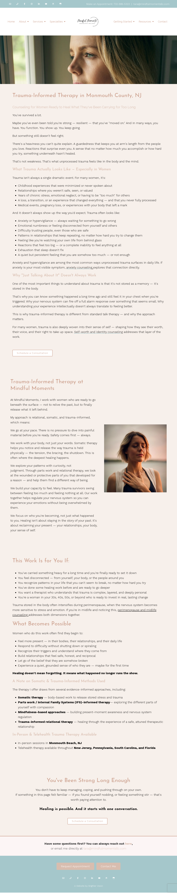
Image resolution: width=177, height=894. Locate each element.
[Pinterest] (53, 3)
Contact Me (109, 867)
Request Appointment (74, 867)
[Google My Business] (60, 3)
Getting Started (123, 21)
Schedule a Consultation (33, 353)
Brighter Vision (95, 887)
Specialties (56, 21)
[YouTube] (46, 3)
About (22, 21)
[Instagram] (31, 3)
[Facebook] (24, 3)
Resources (145, 21)
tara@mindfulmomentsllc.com (104, 849)
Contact (162, 21)
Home (11, 21)
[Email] (10, 3)
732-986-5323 (122, 3)
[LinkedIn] (38, 3)
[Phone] (17, 3)
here (128, 844)
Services (38, 21)
